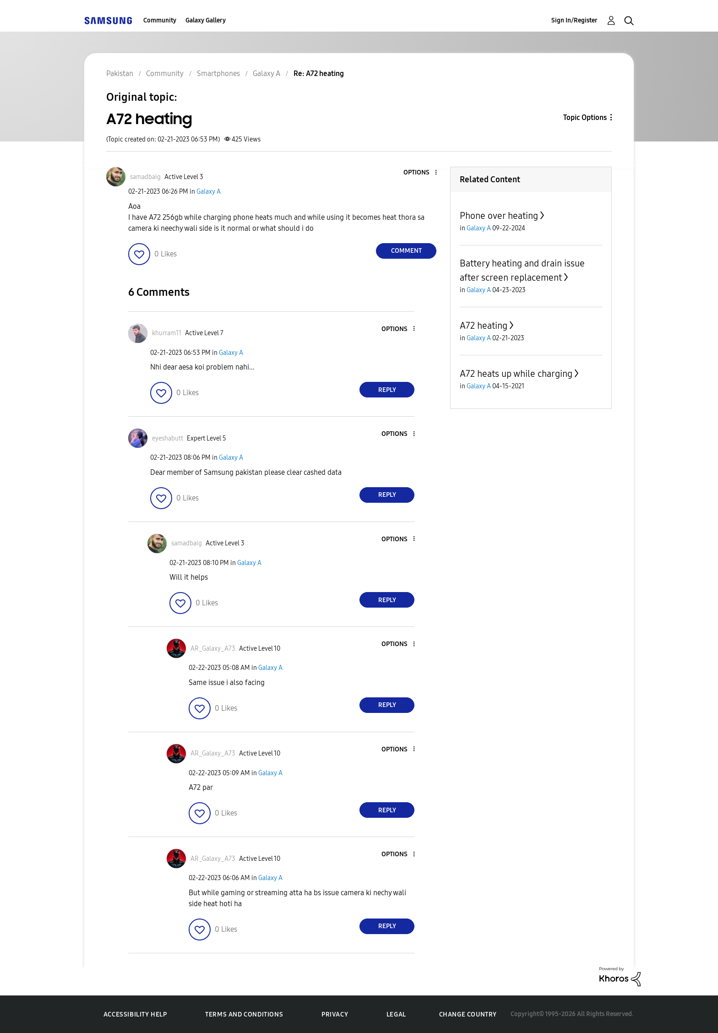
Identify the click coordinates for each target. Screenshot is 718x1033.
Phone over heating (499, 215)
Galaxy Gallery (205, 20)
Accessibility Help (135, 1014)
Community (159, 20)
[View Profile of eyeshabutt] (167, 438)
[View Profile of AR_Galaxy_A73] (212, 648)
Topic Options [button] (585, 117)
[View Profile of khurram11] (166, 333)
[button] (421, 173)
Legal (396, 1014)
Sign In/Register (574, 20)
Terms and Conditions (244, 1014)
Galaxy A (208, 192)
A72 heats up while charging (516, 373)
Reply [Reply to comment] (387, 390)
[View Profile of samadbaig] (145, 177)
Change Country (468, 1014)
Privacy (334, 1014)
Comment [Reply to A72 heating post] (406, 251)
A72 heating (483, 325)
